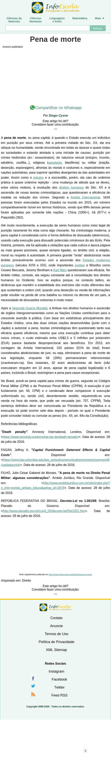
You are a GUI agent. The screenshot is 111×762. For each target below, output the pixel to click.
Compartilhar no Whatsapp (58, 108)
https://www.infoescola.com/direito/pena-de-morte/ (70, 574)
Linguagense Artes (57, 20)
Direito (26, 580)
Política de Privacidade (56, 642)
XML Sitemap (56, 650)
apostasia (55, 162)
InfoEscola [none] (56, 607)
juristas (80, 265)
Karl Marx (60, 270)
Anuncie (56, 626)
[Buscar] (47, 28)
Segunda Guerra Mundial (29, 308)
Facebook (59, 679)
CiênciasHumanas (35, 20)
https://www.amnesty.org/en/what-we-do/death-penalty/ (40, 437)
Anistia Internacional (85, 197)
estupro (38, 177)
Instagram (56, 671)
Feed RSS (59, 695)
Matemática (79, 18)
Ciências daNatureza (14, 20)
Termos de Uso (56, 634)
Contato (56, 618)
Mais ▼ (100, 18)
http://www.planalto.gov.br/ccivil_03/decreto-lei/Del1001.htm (44, 511)
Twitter (59, 687)
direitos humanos (71, 187)
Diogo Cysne (58, 115)
